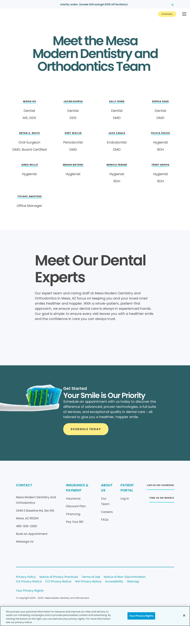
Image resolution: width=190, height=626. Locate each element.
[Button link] (167, 14)
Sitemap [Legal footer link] (133, 582)
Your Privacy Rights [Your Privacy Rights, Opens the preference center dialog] (141, 616)
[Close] (184, 615)
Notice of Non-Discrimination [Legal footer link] (125, 577)
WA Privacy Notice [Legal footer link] (88, 582)
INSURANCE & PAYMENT (77, 488)
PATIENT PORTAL (127, 488)
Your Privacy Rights (29, 591)
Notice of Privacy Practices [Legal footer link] (58, 577)
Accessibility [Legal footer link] (114, 582)
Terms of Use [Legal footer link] (91, 577)
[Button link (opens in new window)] (160, 486)
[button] (184, 14)
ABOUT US (106, 488)
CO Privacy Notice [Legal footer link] (58, 582)
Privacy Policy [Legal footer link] (26, 577)
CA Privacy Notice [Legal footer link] (29, 582)
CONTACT (24, 485)
